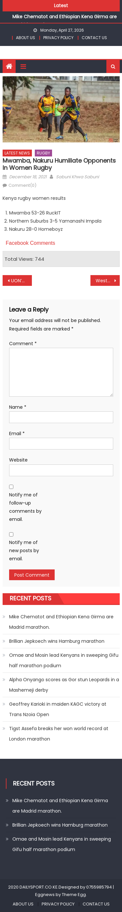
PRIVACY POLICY (58, 37)
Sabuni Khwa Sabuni (77, 177)
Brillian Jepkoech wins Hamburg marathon (56, 641)
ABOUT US (25, 37)
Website (18, 460)
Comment (23, 343)
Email (17, 433)
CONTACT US (94, 37)
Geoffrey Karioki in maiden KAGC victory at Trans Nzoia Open (57, 709)
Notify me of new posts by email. (24, 550)
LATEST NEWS (17, 153)
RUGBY (43, 153)
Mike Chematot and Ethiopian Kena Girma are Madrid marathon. (61, 621)
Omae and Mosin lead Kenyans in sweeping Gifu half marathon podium (63, 660)
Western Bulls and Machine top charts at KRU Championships (108, 280)
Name (17, 407)
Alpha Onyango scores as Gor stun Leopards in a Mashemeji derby (64, 684)
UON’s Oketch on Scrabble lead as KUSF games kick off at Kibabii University (21, 280)
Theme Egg (74, 894)
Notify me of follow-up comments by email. (25, 507)
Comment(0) (22, 185)
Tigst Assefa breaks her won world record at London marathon (58, 733)
